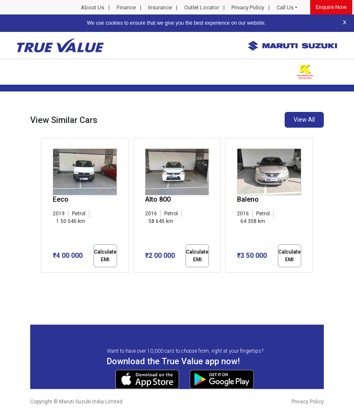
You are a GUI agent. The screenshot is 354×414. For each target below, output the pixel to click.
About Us (92, 7)
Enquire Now (331, 7)
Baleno (248, 199)
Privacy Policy (247, 7)
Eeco (61, 199)
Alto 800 (158, 199)
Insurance (160, 7)
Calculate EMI (105, 256)
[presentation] (45, 207)
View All (304, 119)
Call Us (285, 7)
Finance (126, 7)
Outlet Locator (201, 7)
